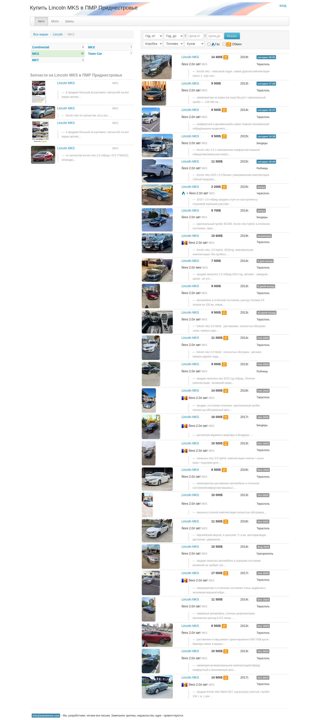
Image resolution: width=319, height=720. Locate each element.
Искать (232, 36)
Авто (41, 21)
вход (283, 5)
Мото (55, 21)
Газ (214, 44)
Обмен (232, 44)
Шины (69, 21)
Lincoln (58, 34)
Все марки (40, 34)
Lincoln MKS (66, 83)
